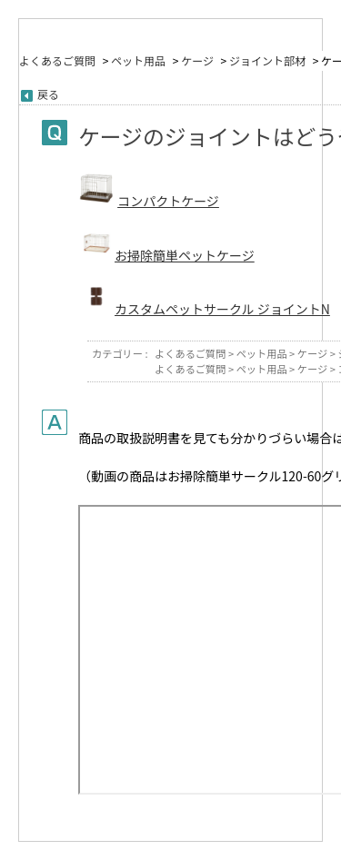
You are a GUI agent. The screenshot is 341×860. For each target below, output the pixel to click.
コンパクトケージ (168, 201)
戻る (48, 94)
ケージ (197, 60)
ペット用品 (138, 60)
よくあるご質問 (57, 60)
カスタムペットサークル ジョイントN (222, 309)
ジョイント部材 (267, 60)
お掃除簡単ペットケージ (185, 255)
